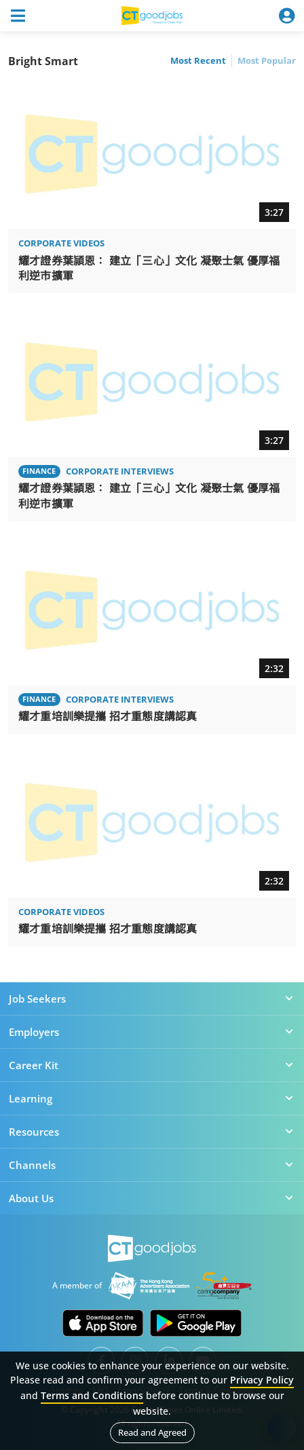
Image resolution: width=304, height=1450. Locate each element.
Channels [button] (152, 1165)
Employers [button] (152, 1032)
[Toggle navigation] (17, 15)
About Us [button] (152, 1198)
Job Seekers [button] (152, 998)
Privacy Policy (262, 1379)
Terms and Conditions (92, 1395)
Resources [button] (152, 1131)
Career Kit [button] (152, 1065)
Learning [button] (152, 1098)
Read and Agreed (152, 1432)
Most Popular (267, 60)
